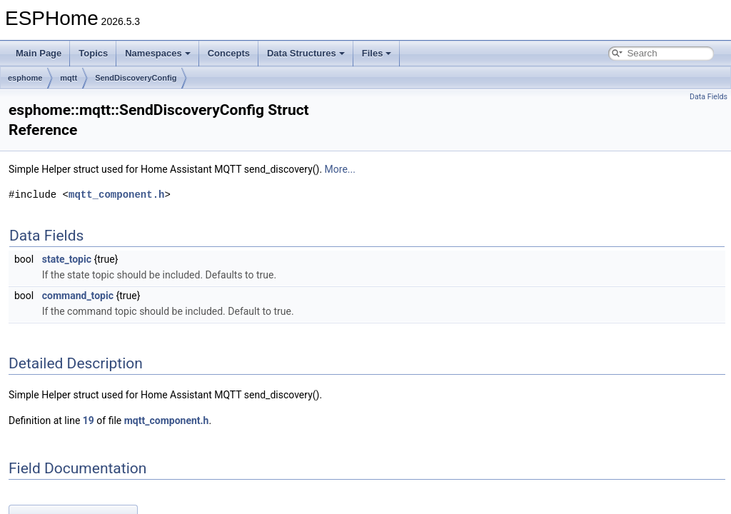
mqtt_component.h (116, 194)
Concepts (229, 53)
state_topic (66, 259)
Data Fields (708, 96)
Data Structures (306, 53)
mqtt (68, 78)
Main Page (38, 53)
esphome (25, 78)
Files (377, 53)
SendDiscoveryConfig (135, 78)
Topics (93, 53)
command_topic (78, 295)
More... (340, 169)
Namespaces (158, 53)
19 (88, 420)
